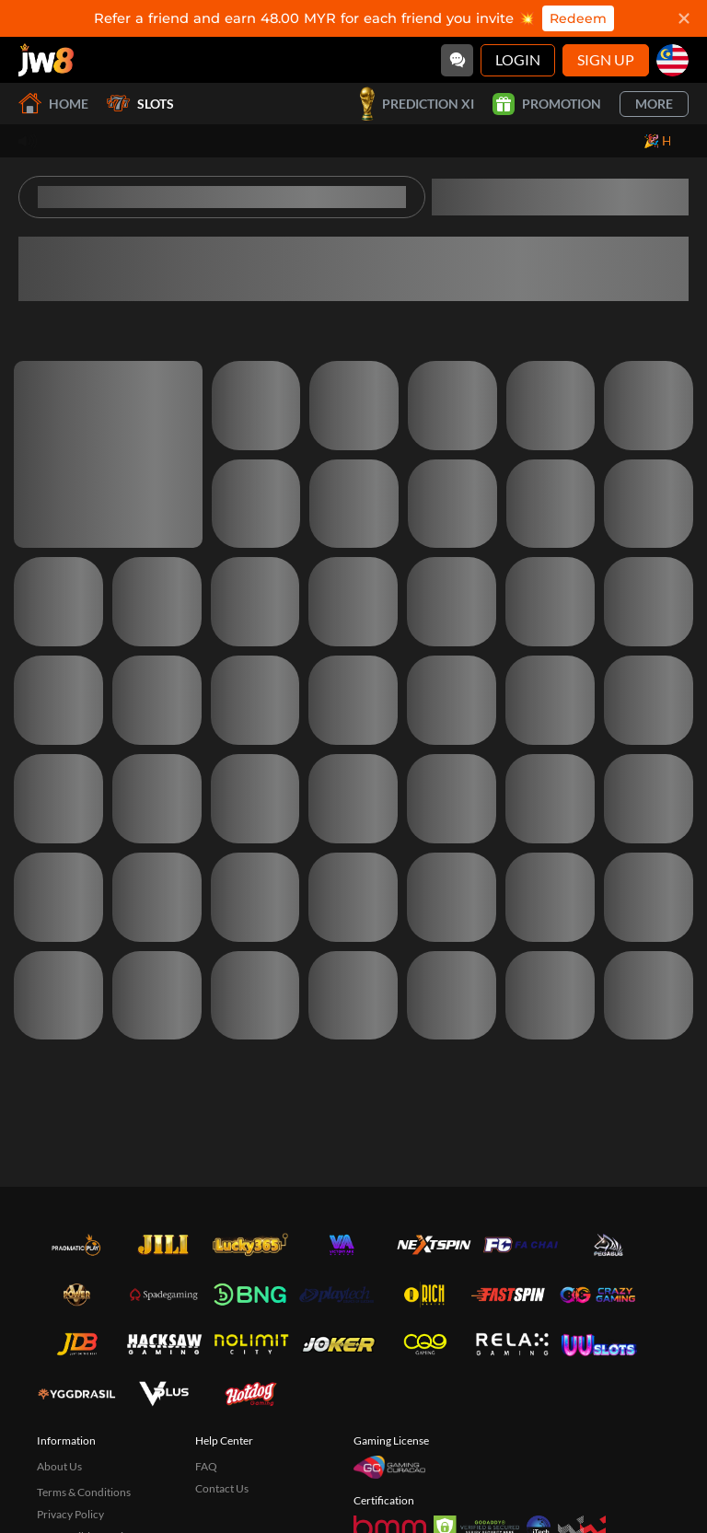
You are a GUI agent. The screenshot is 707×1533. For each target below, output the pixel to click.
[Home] (46, 60)
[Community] (457, 60)
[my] (672, 60)
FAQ (206, 1466)
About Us (59, 1466)
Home (53, 103)
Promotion (547, 104)
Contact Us (222, 1488)
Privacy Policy (70, 1514)
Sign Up (605, 59)
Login (517, 59)
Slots (140, 103)
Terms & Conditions (84, 1492)
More (654, 103)
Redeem (578, 18)
